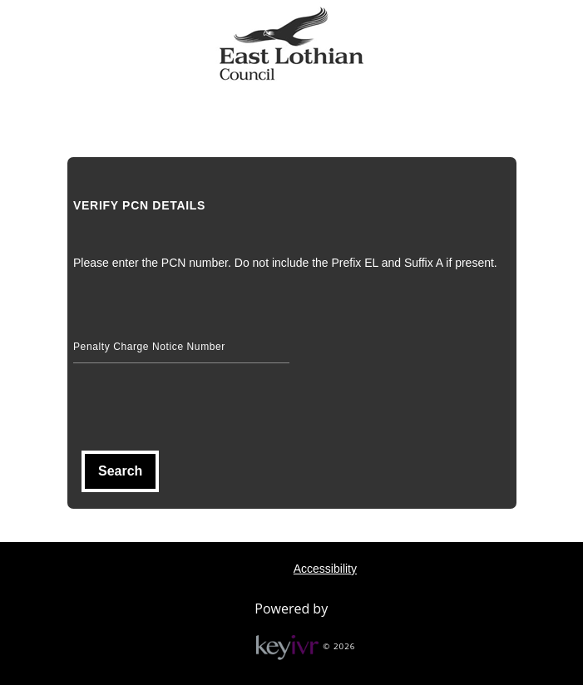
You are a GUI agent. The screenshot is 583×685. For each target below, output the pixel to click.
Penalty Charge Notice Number (149, 346)
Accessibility (325, 568)
